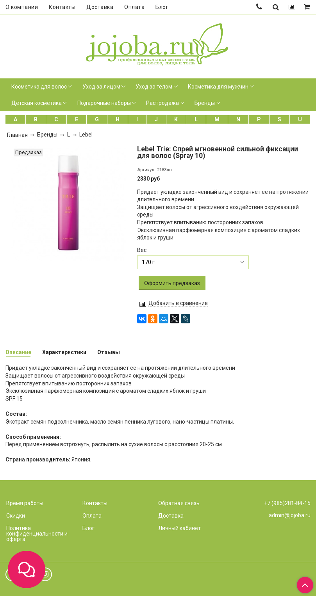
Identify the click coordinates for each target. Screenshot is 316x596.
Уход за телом (154, 86)
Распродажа (162, 103)
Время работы (24, 503)
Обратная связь (179, 503)
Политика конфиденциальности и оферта (37, 533)
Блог (161, 7)
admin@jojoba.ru (290, 515)
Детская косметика (36, 103)
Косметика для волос (39, 86)
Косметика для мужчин (218, 86)
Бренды (205, 103)
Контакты (62, 7)
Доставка (99, 7)
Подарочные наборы (104, 103)
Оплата (134, 7)
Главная (17, 135)
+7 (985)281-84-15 (287, 503)
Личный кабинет (179, 528)
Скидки (15, 516)
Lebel (86, 134)
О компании (21, 7)
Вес (141, 250)
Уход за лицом (101, 86)
